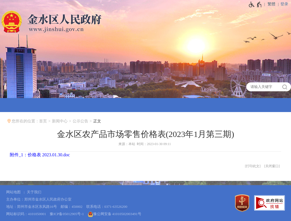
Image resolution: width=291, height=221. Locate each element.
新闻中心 (60, 121)
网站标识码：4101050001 (26, 214)
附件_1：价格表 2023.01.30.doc (40, 154)
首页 (43, 121)
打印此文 (252, 166)
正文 (97, 121)
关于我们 (34, 192)
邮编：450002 (71, 206)
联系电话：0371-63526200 (106, 206)
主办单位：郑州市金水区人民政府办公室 (38, 199)
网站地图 (13, 192)
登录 (284, 4)
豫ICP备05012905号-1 (67, 214)
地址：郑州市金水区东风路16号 (31, 206)
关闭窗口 (272, 166)
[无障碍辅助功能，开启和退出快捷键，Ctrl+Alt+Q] (255, 4)
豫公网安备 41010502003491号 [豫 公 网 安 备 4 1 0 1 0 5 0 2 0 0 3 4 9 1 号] (114, 214)
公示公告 (80, 121)
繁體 (271, 4)
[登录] (285, 4)
